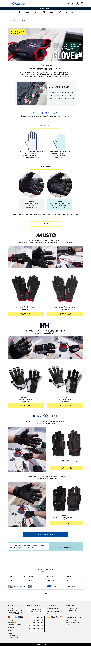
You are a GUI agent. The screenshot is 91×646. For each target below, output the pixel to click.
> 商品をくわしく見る (26, 314)
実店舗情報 (68, 576)
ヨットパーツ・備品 (59, 13)
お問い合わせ (50, 576)
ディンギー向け (36, 13)
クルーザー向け (27, 13)
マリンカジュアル (44, 13)
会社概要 (10, 580)
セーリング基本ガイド (15, 586)
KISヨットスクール (52, 586)
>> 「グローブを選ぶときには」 (66, 546)
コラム (72, 13)
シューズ (52, 13)
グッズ (67, 13)
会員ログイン (30, 580)
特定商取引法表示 (51, 580)
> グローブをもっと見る (45, 534)
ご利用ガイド (30, 576)
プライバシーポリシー (70, 580)
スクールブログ (33, 586)
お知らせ (10, 576)
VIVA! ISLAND (71, 586)
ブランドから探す (19, 13)
